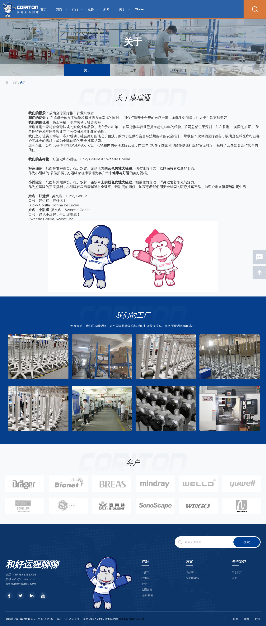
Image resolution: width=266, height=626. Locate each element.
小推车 (146, 578)
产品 (75, 9)
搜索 (247, 542)
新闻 (106, 9)
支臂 (144, 583)
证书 (133, 70)
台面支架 (147, 589)
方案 (59, 9)
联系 (258, 619)
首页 (43, 9)
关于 (122, 9)
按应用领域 (192, 578)
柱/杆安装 (147, 595)
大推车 (146, 572)
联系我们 (179, 70)
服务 (91, 9)
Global (139, 9)
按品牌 (190, 572)
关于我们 (238, 561)
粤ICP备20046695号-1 (132, 618)
